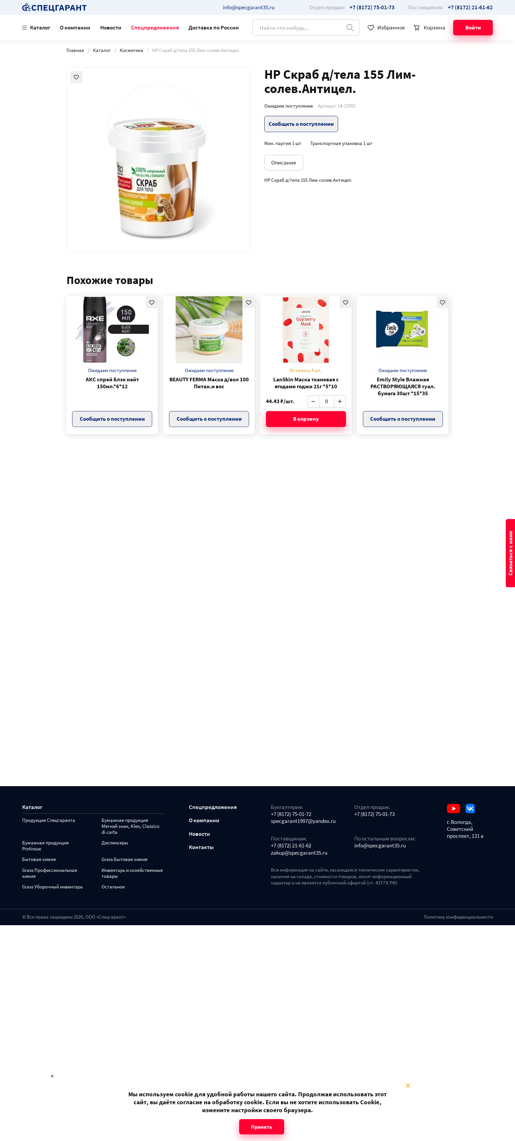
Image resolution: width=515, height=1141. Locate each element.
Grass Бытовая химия (125, 859)
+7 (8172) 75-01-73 (374, 814)
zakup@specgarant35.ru (299, 852)
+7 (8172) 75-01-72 (291, 814)
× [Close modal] (408, 1085)
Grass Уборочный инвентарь (52, 887)
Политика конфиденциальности (458, 917)
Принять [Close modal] (261, 1126)
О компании (75, 27)
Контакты (201, 847)
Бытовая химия (39, 859)
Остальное (113, 887)
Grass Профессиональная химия (49, 873)
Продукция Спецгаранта (48, 820)
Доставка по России (214, 27)
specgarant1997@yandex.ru (303, 821)
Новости (110, 27)
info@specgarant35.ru (249, 7)
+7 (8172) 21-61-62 (291, 845)
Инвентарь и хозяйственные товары (132, 873)
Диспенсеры (115, 843)
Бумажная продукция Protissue (45, 846)
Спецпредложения (155, 27)
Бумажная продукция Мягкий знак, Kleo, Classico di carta (130, 826)
